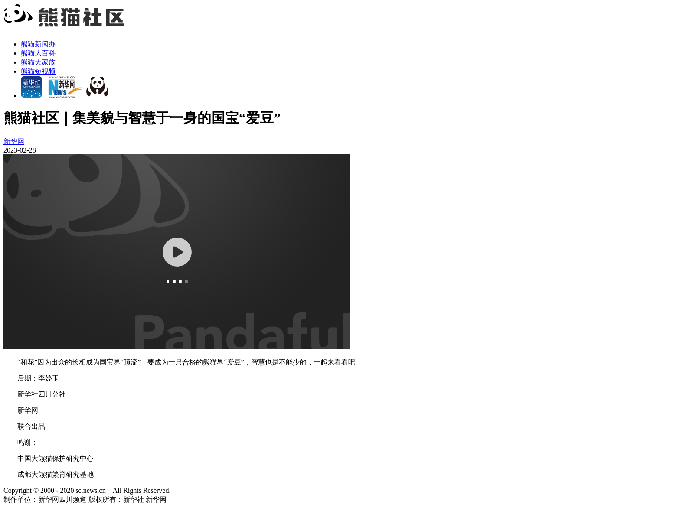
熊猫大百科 (38, 53)
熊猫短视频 (38, 71)
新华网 (13, 141)
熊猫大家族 (38, 62)
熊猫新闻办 (38, 44)
